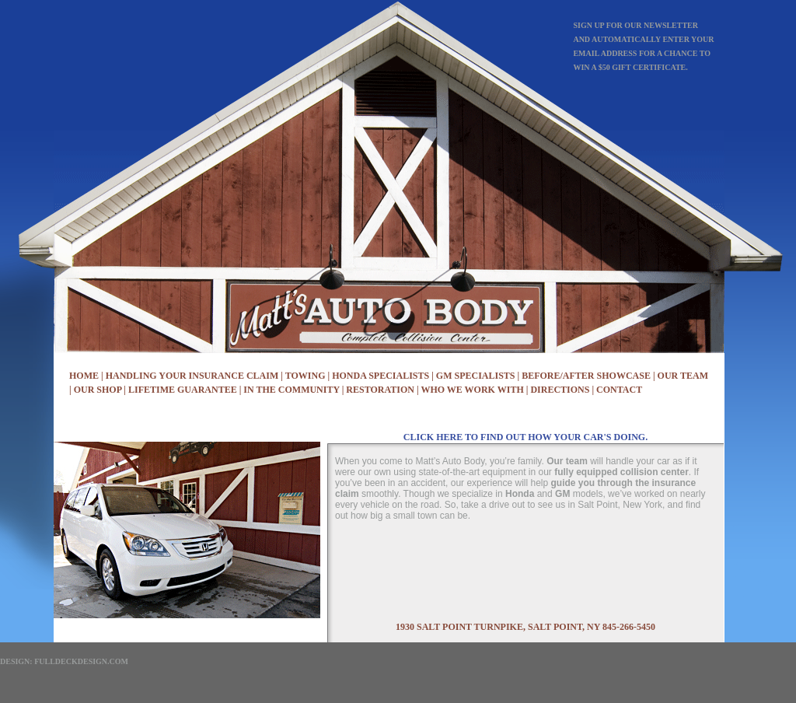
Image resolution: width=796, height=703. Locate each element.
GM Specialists (475, 375)
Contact (619, 389)
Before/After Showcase (586, 375)
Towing (305, 375)
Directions (559, 389)
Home (84, 375)
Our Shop (98, 389)
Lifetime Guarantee (182, 389)
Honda (519, 493)
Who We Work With (472, 389)
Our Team (683, 375)
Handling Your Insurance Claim (192, 375)
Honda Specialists (380, 375)
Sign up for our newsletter (635, 25)
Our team (567, 461)
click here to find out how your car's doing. (525, 437)
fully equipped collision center (621, 472)
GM (562, 493)
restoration (380, 389)
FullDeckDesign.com (81, 661)
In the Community (291, 389)
